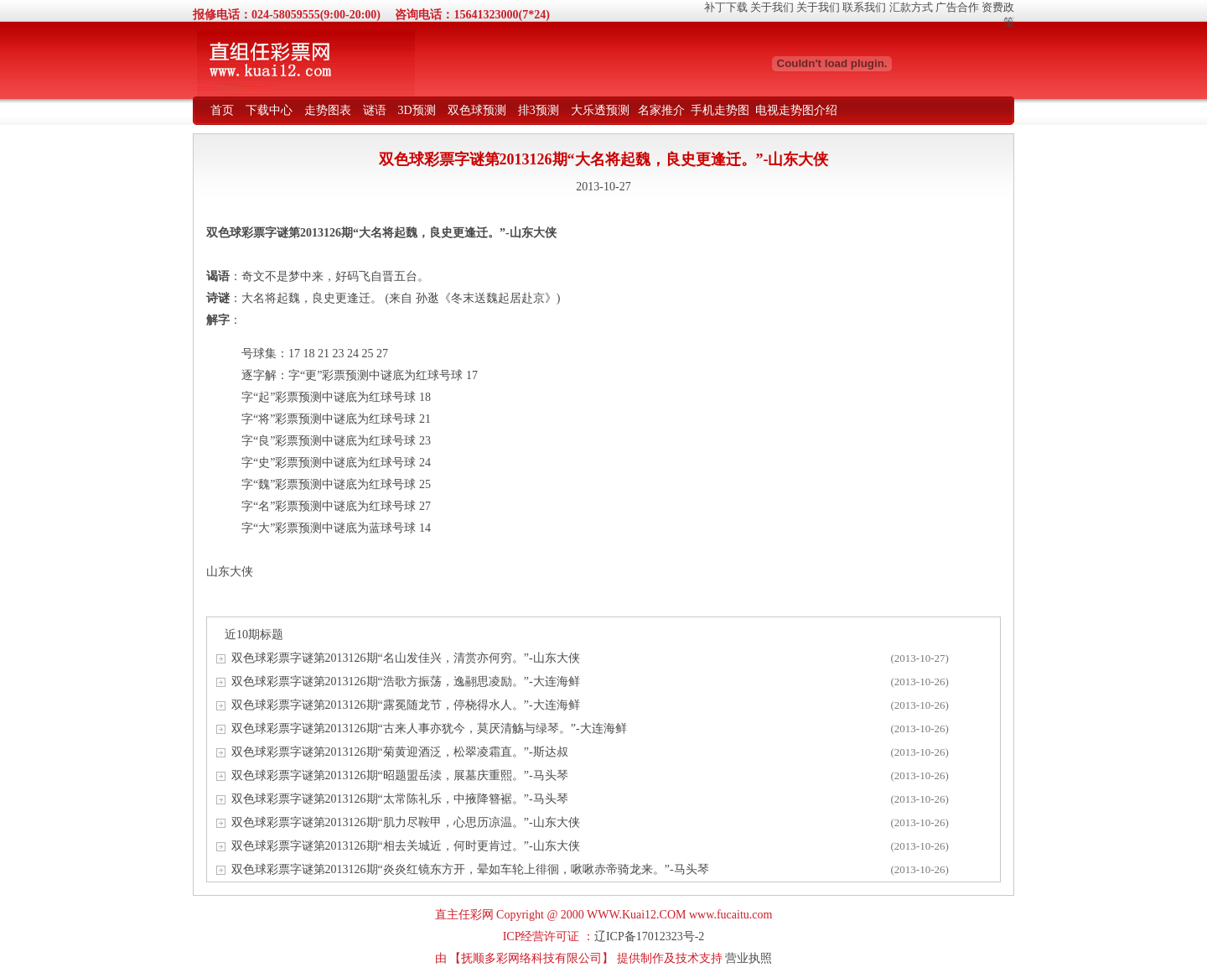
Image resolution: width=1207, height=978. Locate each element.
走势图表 (327, 110)
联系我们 (864, 7)
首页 (222, 110)
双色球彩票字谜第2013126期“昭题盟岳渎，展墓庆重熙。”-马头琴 (399, 775)
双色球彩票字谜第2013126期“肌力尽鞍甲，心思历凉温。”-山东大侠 (405, 822)
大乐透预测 (600, 110)
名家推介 (661, 110)
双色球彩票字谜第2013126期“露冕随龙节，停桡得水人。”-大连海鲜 (405, 705)
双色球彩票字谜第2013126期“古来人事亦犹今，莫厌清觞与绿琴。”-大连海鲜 (429, 728)
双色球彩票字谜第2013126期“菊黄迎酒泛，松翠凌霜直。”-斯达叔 (399, 752)
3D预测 (417, 110)
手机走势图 (720, 110)
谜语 (374, 110)
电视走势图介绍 (796, 110)
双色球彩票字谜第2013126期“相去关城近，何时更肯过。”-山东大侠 (405, 846)
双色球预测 (477, 110)
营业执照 (748, 958)
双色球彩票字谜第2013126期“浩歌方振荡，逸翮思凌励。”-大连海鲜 (405, 681)
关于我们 (772, 7)
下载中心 (269, 110)
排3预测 (538, 110)
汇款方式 (911, 7)
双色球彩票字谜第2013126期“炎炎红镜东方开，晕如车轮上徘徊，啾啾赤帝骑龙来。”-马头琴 (470, 869)
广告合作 (957, 7)
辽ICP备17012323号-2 (649, 936)
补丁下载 (726, 7)
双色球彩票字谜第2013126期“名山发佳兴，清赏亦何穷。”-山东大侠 (405, 658)
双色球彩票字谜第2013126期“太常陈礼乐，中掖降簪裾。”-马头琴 (399, 799)
